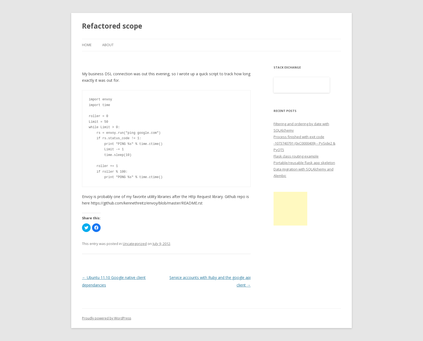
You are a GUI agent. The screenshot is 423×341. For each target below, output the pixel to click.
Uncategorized (135, 243)
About (108, 45)
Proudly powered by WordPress (106, 318)
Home (86, 45)
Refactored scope (112, 26)
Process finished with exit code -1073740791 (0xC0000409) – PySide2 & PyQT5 (304, 143)
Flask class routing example (296, 156)
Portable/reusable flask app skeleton (304, 162)
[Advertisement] (290, 209)
